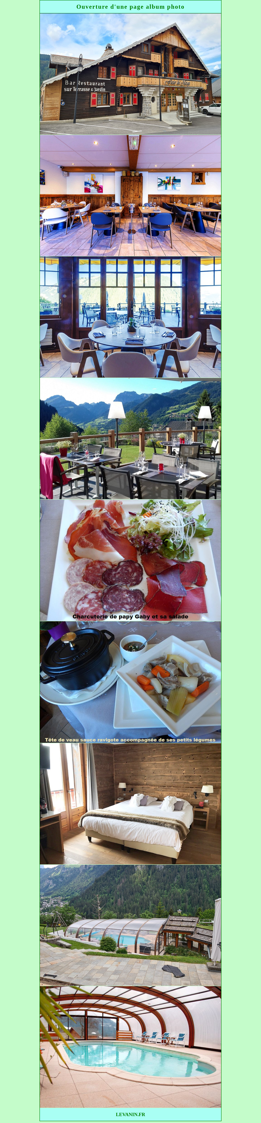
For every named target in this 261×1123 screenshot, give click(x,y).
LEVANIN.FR (130, 1114)
